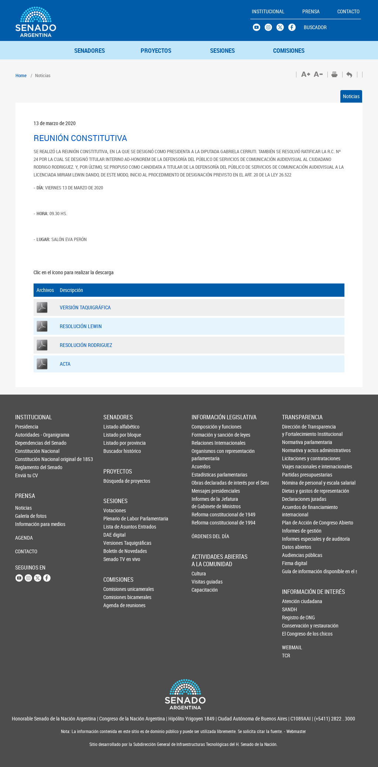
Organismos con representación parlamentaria (204, 454)
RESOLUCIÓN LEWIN (81, 326)
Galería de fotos (27, 515)
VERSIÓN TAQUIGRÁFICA (85, 307)
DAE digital (114, 534)
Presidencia (26, 426)
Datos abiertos (294, 546)
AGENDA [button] (24, 537)
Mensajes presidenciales (204, 490)
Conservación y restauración (294, 625)
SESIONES (222, 50)
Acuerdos (201, 466)
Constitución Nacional (27, 450)
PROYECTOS (156, 50)
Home (21, 75)
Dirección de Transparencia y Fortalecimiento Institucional (294, 430)
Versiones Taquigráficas (115, 542)
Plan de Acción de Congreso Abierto (294, 522)
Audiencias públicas (294, 554)
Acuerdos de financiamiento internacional (294, 510)
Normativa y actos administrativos (294, 450)
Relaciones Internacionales (204, 442)
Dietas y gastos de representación (294, 490)
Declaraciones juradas (294, 498)
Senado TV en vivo (115, 559)
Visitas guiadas (204, 581)
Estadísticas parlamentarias (204, 474)
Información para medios (27, 523)
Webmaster (295, 731)
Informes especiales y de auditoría (294, 538)
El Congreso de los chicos (294, 633)
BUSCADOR (315, 27)
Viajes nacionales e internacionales (294, 466)
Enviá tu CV (26, 475)
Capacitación (204, 589)
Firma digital (294, 563)
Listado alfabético (115, 426)
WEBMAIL (292, 647)
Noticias (351, 96)
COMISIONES (289, 50)
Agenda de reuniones (115, 605)
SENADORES (89, 50)
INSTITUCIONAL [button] (268, 11)
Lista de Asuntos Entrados (115, 526)
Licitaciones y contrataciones (294, 458)
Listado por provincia (115, 442)
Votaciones (114, 510)
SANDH (289, 609)
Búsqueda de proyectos (115, 480)
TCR (286, 655)
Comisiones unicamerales (115, 588)
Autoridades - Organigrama (27, 434)
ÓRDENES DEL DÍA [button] (204, 536)
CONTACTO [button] (348, 11)
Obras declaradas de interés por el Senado (204, 482)
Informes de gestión (294, 530)
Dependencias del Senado (27, 442)
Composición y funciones (204, 426)
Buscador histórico (115, 450)
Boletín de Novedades (115, 550)
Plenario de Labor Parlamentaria (115, 518)
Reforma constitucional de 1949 (204, 514)
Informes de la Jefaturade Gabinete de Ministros (204, 502)
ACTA (65, 363)
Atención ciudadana (294, 601)
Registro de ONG (294, 617)
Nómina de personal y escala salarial (294, 482)
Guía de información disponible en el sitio (294, 571)
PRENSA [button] (311, 11)
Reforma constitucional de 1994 (204, 522)
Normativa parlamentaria (294, 442)
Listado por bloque (115, 434)
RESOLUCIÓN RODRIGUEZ (86, 344)
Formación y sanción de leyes (204, 434)
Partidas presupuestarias (294, 474)
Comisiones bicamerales (115, 597)
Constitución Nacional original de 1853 (27, 458)
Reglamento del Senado (27, 467)
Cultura (199, 573)
